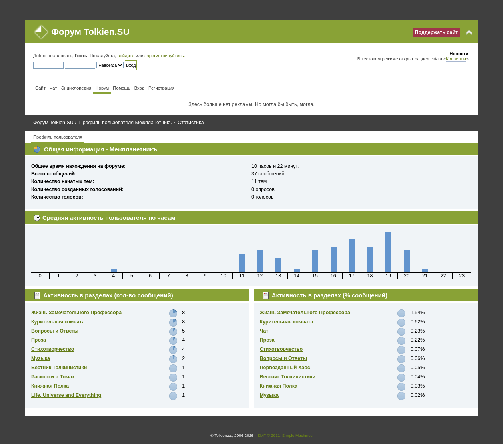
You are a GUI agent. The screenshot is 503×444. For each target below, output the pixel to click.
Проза (38, 340)
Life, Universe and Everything (66, 395)
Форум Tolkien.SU (90, 32)
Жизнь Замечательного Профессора (76, 312)
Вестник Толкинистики (59, 367)
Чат (264, 331)
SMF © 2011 (268, 435)
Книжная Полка (50, 386)
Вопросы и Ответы (54, 331)
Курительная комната (58, 322)
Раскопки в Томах (53, 377)
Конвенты (456, 58)
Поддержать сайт (436, 32)
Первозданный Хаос (285, 367)
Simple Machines (297, 435)
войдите (126, 55)
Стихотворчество (52, 349)
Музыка (40, 358)
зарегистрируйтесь (164, 55)
